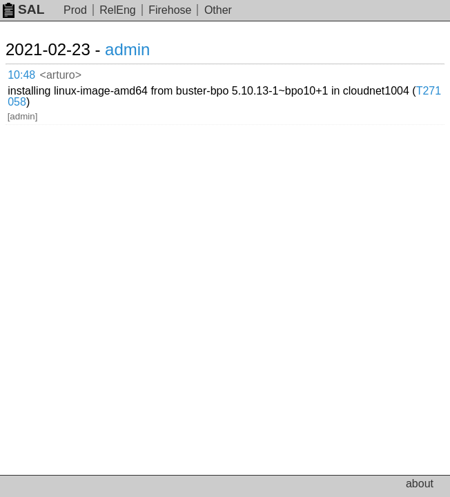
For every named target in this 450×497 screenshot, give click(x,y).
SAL (23, 9)
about (419, 483)
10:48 (21, 75)
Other (218, 10)
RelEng (117, 10)
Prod (75, 10)
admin (127, 49)
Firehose (169, 10)
